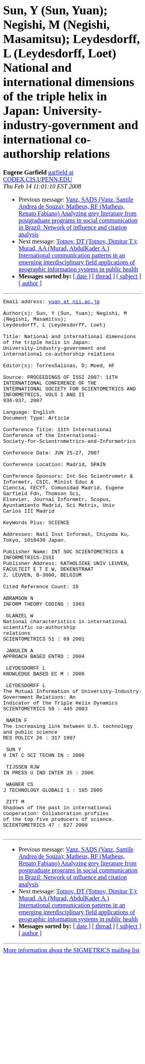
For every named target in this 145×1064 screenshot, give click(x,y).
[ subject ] (128, 276)
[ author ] (30, 283)
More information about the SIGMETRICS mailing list (71, 1057)
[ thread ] (103, 276)
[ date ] (81, 276)
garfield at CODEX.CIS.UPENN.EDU (38, 176)
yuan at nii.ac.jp (74, 302)
